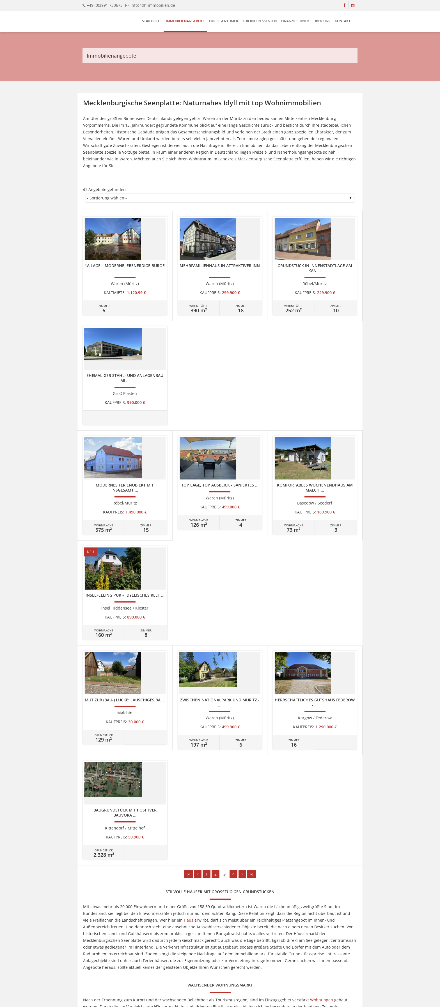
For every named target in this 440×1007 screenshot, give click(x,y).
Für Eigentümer (223, 21)
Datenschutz (207, 966)
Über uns (321, 21)
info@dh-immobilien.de (152, 5)
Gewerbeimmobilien (337, 767)
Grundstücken (195, 753)
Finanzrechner (295, 21)
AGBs (273, 966)
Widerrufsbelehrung (250, 966)
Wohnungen (321, 680)
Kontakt (342, 21)
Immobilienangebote (185, 21)
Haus (188, 600)
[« (188, 554)
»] (251, 554)
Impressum (171, 966)
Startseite (151, 21)
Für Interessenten (260, 21)
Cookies (226, 966)
